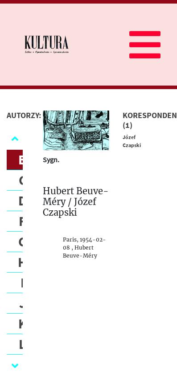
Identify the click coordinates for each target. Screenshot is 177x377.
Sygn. (51, 159)
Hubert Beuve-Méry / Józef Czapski (76, 202)
